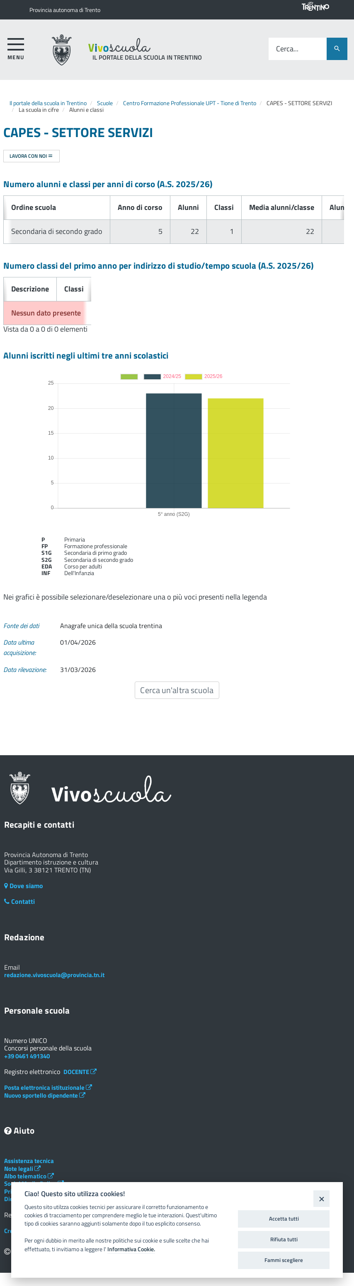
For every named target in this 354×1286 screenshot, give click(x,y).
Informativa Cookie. (131, 1249)
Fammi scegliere (283, 1260)
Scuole (105, 103)
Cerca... (287, 49)
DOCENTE (80, 1071)
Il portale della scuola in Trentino (48, 103)
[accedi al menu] (15, 47)
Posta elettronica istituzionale (48, 1087)
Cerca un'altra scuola (176, 690)
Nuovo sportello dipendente (44, 1095)
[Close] (321, 1198)
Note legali (22, 1168)
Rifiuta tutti (284, 1239)
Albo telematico (29, 1176)
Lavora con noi (31, 156)
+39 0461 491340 (27, 1056)
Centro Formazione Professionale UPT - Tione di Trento (189, 103)
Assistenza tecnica (29, 1161)
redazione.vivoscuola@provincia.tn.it (54, 975)
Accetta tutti (284, 1218)
